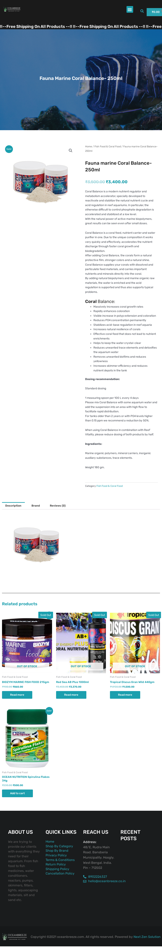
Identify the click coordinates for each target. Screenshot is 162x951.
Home (88, 146)
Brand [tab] (35, 505)
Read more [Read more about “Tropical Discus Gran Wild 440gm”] (125, 694)
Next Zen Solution (147, 937)
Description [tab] (13, 505)
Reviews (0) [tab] (58, 505)
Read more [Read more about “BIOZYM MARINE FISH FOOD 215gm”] (17, 694)
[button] (129, 9)
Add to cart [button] (17, 793)
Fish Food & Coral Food (107, 146)
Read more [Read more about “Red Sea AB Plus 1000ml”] (71, 694)
